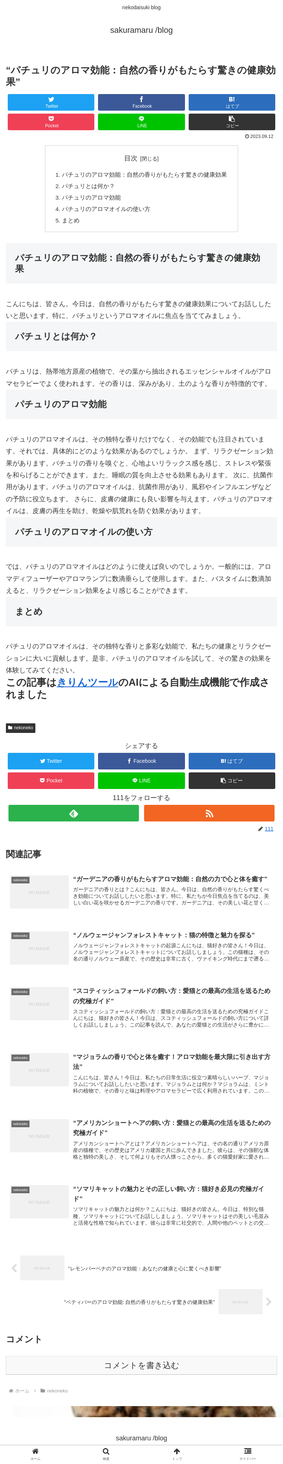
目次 (130, 158)
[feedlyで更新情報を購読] (73, 815)
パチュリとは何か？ (88, 187)
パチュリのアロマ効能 (91, 198)
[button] (232, 122)
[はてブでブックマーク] (232, 102)
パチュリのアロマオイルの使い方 (106, 211)
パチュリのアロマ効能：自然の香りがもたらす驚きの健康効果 (144, 175)
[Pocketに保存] (51, 122)
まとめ (71, 222)
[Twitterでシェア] (51, 102)
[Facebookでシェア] (141, 102)
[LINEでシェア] (141, 122)
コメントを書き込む (141, 1369)
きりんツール (87, 684)
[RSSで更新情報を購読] (209, 815)
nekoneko (20, 730)
